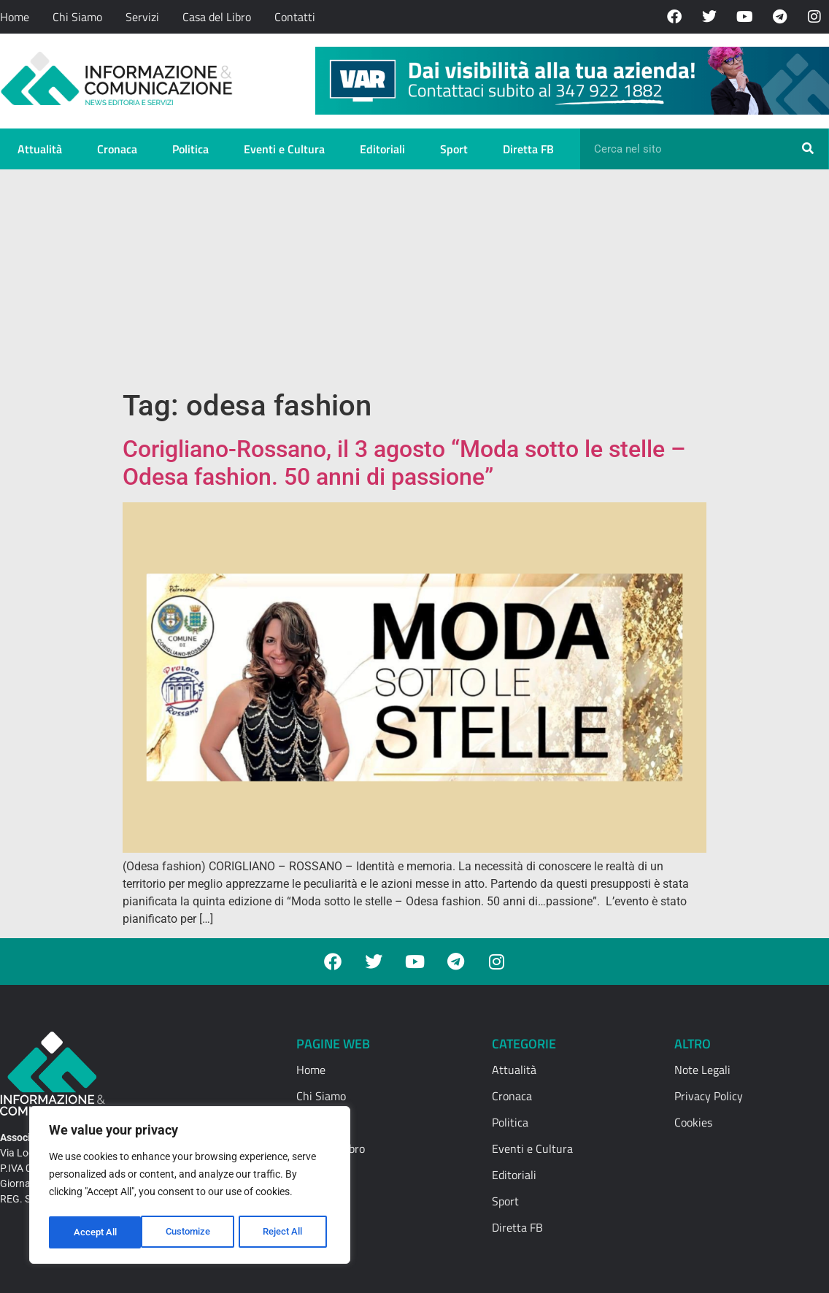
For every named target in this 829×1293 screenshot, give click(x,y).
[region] (189, 1187)
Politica (190, 149)
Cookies (693, 1122)
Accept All (286, 1232)
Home (14, 17)
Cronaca (117, 149)
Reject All (191, 1232)
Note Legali (702, 1069)
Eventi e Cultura (284, 149)
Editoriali (382, 149)
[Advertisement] (414, 279)
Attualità (40, 149)
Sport (454, 149)
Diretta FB (528, 149)
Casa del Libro (216, 17)
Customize (95, 1232)
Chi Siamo (77, 17)
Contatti (294, 17)
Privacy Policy (708, 1096)
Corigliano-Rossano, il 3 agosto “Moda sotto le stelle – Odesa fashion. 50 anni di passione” (404, 463)
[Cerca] (807, 148)
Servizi (142, 17)
